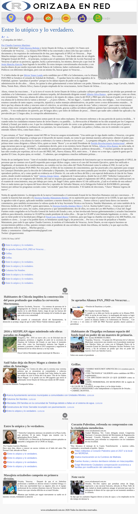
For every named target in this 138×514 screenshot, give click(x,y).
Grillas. (9, 253)
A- (8, 37)
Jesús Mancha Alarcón (12, 64)
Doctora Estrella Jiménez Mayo (67, 206)
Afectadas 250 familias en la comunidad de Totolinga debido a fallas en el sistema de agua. (54, 403)
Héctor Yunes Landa (33, 75)
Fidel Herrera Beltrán (30, 48)
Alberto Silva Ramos (96, 94)
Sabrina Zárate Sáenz (49, 176)
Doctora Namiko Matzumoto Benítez (51, 197)
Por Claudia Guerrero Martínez (15, 45)
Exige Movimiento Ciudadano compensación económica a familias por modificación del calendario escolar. (103, 466)
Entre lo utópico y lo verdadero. (20, 245)
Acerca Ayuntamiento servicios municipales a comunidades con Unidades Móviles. (50, 395)
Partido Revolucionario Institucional (107, 143)
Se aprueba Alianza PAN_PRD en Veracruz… (26, 249)
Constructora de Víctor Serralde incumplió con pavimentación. (40, 407)
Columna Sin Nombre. (15, 270)
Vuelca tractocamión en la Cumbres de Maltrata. (98, 457)
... (62, 322)
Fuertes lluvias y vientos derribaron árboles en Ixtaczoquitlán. (104, 461)
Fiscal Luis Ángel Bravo (57, 217)
